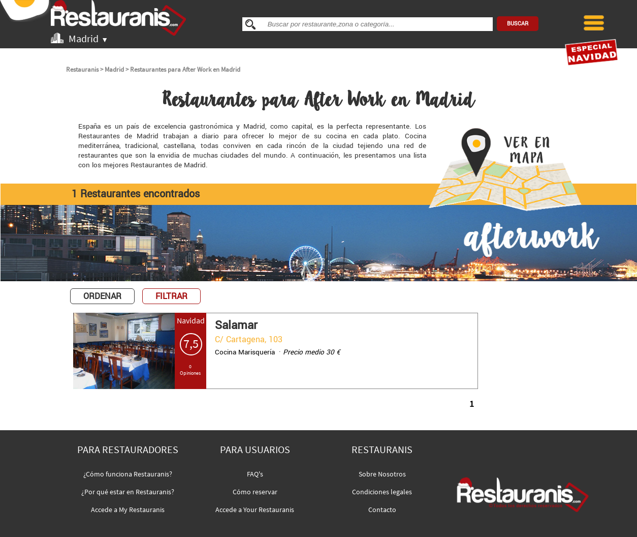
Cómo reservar (255, 491)
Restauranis (82, 69)
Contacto (382, 509)
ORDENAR (102, 296)
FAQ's (255, 474)
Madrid (114, 69)
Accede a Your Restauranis (254, 509)
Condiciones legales (382, 491)
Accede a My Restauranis (128, 509)
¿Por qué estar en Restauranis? (127, 491)
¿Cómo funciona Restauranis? (127, 474)
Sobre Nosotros (382, 474)
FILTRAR (171, 296)
